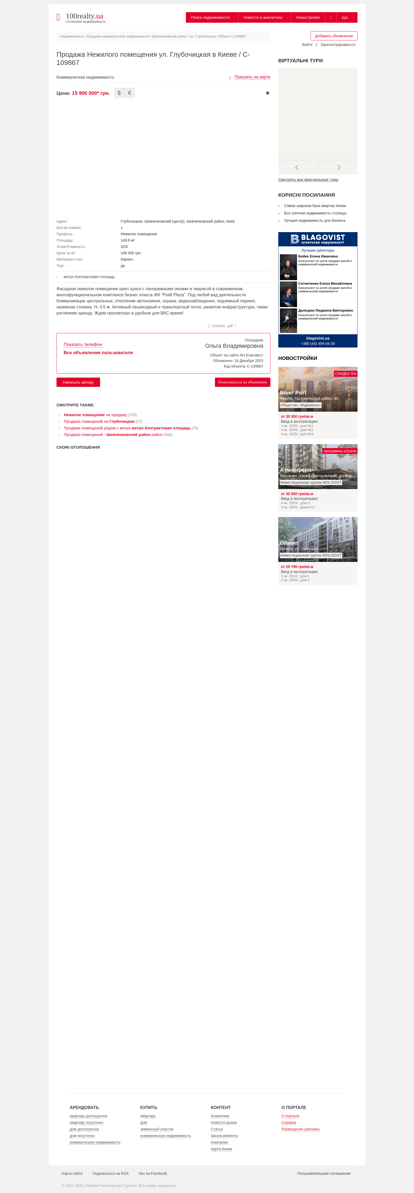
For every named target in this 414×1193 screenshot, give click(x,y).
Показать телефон (83, 344)
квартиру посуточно (86, 1122)
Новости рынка (224, 1122)
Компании (219, 1142)
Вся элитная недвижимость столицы (315, 213)
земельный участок (156, 1129)
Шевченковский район (169, 36)
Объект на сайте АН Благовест (236, 355)
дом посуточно (82, 1136)
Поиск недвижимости (210, 17)
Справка (288, 1122)
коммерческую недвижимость (95, 1142)
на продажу (95, 414)
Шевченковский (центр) (164, 221)
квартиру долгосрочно (88, 1116)
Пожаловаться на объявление (242, 382)
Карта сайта (72, 1173)
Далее (337, 167)
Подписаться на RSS (111, 1173)
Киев (230, 221)
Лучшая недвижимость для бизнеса (314, 220)
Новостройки (308, 17)
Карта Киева (221, 1149)
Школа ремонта (224, 1136)
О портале (290, 1116)
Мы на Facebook (153, 1173)
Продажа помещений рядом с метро (127, 428)
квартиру (148, 1116)
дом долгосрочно (84, 1129)
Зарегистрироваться (338, 45)
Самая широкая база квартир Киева (315, 206)
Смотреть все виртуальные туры (308, 179)
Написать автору (78, 382)
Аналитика (220, 1116)
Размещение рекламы (300, 1129)
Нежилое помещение (139, 234)
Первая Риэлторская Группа (110, 1185)
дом (143, 1122)
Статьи (217, 1129)
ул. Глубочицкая (203, 36)
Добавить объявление (334, 36)
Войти (307, 45)
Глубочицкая (132, 221)
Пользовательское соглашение (324, 1173)
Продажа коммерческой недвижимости (118, 36)
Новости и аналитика (262, 17)
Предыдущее (298, 167)
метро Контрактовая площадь (89, 277)
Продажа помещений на (99, 421)
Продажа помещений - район (113, 434)
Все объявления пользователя (98, 352)
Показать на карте (252, 77)
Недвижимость (72, 36)
